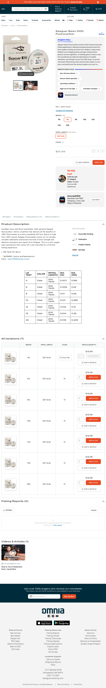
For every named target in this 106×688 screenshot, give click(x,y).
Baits (3, 20)
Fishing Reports (52, 633)
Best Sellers (15, 636)
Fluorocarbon (22, 26)
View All (75, 255)
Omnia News (90, 636)
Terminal (35, 20)
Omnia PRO (53, 649)
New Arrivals (15, 633)
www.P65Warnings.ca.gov (18, 259)
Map (70, 20)
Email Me (65, 358)
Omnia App (53, 652)
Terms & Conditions (63, 684)
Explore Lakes (53, 646)
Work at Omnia (90, 638)
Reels (26, 20)
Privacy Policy (78, 684)
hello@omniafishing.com (53, 678)
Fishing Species (52, 641)
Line (10, 20)
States (79, 20)
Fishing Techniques (53, 638)
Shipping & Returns (53, 662)
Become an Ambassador (90, 641)
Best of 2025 (15, 646)
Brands (89, 20)
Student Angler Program (90, 644)
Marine (57, 20)
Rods (18, 20)
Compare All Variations (64, 111)
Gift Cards (15, 649)
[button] (53, 224)
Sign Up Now (74, 596)
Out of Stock (93, 356)
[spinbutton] (81, 356)
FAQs (53, 665)
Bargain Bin (15, 638)
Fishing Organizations (53, 644)
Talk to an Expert (53, 659)
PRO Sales (15, 641)
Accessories (46, 20)
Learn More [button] (95, 200)
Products (4, 26)
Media (100, 20)
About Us (90, 633)
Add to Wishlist (82, 162)
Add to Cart (98, 162)
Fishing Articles (53, 636)
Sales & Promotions (15, 644)
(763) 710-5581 (53, 675)
